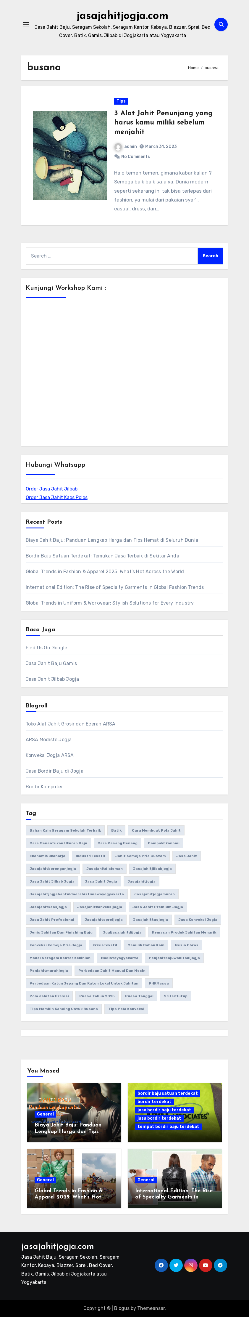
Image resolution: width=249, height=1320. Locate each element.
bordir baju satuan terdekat (168, 1096)
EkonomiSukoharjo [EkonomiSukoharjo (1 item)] (47, 858)
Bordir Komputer (44, 789)
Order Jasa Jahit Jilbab (51, 491)
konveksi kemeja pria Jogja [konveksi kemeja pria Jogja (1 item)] (56, 948)
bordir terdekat (155, 1104)
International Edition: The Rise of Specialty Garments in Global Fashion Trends (115, 590)
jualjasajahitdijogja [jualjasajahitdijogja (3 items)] (122, 935)
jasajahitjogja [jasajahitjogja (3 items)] (141, 884)
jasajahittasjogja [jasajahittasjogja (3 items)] (150, 922)
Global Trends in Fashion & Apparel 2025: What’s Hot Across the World (105, 574)
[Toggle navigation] (26, 24)
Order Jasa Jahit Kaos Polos (57, 500)
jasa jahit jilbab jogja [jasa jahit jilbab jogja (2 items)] (52, 884)
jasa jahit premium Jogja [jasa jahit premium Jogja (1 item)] (157, 909)
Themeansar (151, 1311)
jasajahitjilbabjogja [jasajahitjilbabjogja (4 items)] (152, 871)
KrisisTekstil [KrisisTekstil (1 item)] (105, 948)
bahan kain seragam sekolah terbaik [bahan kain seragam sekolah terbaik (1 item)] (65, 833)
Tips (121, 102)
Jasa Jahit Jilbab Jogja (52, 682)
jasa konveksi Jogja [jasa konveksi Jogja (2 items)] (197, 922)
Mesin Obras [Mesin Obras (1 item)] (186, 948)
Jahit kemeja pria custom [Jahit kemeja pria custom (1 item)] (140, 858)
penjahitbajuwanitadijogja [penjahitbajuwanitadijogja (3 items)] (174, 960)
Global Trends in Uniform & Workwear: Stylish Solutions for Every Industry (110, 605)
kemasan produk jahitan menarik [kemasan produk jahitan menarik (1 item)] (184, 935)
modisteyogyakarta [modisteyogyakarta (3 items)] (119, 960)
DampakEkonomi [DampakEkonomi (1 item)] (164, 846)
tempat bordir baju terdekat (168, 1129)
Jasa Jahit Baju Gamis (51, 666)
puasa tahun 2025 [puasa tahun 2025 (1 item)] (97, 999)
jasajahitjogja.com (123, 16)
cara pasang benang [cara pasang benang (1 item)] (118, 846)
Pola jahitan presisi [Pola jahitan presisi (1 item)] (49, 999)
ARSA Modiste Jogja (49, 742)
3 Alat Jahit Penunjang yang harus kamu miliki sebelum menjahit (163, 124)
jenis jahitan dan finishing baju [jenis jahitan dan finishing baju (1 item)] (61, 935)
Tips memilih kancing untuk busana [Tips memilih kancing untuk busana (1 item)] (64, 1011)
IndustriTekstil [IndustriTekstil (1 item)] (90, 858)
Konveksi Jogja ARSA (50, 758)
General (45, 1116)
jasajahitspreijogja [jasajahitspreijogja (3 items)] (104, 922)
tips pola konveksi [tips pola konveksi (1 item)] (126, 1011)
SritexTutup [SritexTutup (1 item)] (175, 999)
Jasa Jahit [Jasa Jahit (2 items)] (186, 858)
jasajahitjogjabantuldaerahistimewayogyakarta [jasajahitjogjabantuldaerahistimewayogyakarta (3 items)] (77, 897)
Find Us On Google (46, 650)
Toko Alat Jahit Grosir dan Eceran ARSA (71, 726)
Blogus (122, 1311)
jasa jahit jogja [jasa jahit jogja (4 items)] (101, 884)
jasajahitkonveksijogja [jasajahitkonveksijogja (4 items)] (99, 909)
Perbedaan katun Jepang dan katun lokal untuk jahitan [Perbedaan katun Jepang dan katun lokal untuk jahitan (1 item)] (84, 986)
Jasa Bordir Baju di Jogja (54, 773)
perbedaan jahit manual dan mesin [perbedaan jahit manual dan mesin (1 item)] (111, 973)
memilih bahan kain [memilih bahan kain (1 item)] (145, 948)
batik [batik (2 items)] (116, 833)
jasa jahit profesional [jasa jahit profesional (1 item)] (52, 922)
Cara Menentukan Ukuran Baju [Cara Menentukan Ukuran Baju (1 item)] (58, 846)
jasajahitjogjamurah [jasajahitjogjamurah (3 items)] (154, 897)
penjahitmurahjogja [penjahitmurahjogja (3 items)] (49, 973)
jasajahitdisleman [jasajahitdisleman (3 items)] (104, 871)
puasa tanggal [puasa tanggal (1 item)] (139, 999)
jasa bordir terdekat (159, 1121)
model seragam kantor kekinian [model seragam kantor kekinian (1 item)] (60, 960)
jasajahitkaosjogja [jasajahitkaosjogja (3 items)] (48, 909)
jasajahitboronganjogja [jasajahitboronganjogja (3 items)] (53, 871)
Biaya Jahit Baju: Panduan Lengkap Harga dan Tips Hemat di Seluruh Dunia (112, 543)
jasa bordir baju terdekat (164, 1112)
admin (126, 147)
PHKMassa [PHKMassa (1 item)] (159, 986)
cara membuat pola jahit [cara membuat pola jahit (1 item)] (156, 833)
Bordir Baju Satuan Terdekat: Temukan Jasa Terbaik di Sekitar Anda (102, 558)
